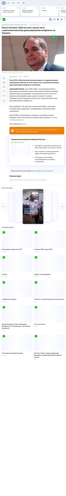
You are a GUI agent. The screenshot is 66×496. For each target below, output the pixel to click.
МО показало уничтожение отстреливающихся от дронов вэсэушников (45, 159)
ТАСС (24, 124)
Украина (26, 76)
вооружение (13, 76)
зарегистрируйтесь (47, 171)
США (20, 76)
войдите (34, 171)
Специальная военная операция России (14, 24)
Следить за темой (18, 142)
